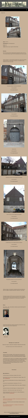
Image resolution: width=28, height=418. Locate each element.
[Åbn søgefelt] (26, 10)
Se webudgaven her (7, 378)
